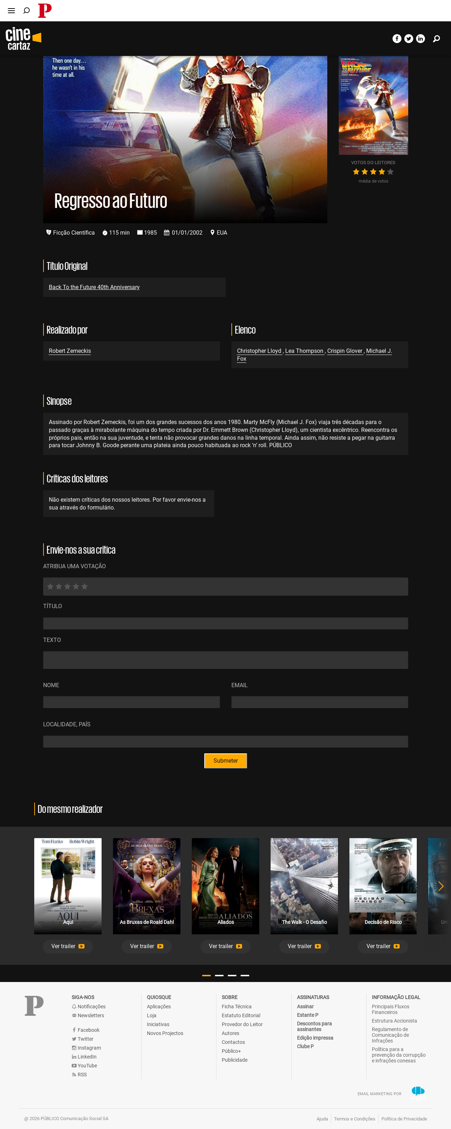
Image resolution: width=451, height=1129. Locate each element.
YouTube (84, 1066)
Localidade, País (67, 724)
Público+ (231, 1051)
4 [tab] (245, 975)
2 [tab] (219, 975)
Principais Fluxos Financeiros (390, 1009)
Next (436, 895)
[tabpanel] (68, 895)
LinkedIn (84, 1057)
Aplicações (159, 1006)
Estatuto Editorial (241, 1015)
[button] (68, 946)
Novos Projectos (165, 1033)
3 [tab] (232, 975)
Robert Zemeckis (70, 350)
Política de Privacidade (404, 1119)
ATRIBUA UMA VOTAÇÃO (74, 566)
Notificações (89, 1007)
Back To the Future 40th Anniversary (94, 287)
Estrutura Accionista (394, 1021)
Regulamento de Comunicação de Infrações (390, 1035)
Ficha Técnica (237, 1006)
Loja (152, 1015)
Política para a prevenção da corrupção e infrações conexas (399, 1054)
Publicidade (234, 1060)
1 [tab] (206, 975)
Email (239, 685)
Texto (52, 640)
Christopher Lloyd (260, 350)
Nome (51, 685)
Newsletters (88, 1016)
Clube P (305, 1046)
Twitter (82, 1039)
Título (52, 606)
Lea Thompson (305, 350)
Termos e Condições (354, 1119)
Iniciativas (158, 1024)
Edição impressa (315, 1038)
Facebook (85, 1030)
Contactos (233, 1042)
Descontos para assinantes (314, 1026)
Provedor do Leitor (242, 1024)
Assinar (305, 1006)
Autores (230, 1033)
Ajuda (322, 1119)
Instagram (86, 1048)
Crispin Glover (345, 350)
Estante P (307, 1015)
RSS (79, 1075)
